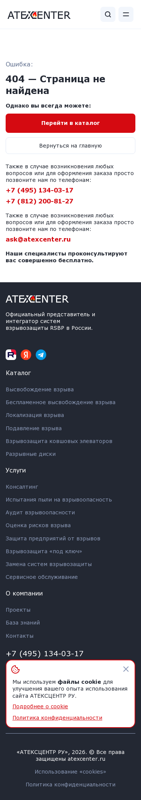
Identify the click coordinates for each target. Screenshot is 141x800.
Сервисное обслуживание (42, 577)
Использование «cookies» (70, 771)
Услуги (16, 470)
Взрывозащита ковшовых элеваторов (59, 441)
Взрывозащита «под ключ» (44, 551)
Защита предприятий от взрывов (53, 538)
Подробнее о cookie (40, 706)
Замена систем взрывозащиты (49, 564)
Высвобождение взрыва (40, 389)
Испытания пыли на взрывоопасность (59, 499)
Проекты (18, 609)
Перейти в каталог (70, 123)
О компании (24, 593)
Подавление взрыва (34, 428)
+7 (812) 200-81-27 (39, 201)
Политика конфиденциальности (70, 784)
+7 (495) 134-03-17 (39, 190)
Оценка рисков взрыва (38, 525)
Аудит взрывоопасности (40, 512)
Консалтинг (22, 486)
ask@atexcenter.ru (38, 239)
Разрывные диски (31, 454)
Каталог (18, 372)
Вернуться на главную (70, 145)
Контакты (19, 635)
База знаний (23, 622)
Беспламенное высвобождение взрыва (60, 402)
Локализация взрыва (35, 415)
